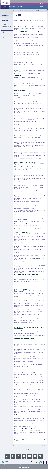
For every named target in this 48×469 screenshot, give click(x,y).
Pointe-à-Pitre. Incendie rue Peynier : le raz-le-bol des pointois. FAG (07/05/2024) (28, 148)
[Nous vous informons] (35, 7)
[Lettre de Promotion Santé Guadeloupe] (42, 4)
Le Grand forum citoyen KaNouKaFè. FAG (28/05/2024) (23, 361)
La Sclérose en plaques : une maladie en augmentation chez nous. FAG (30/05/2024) (29, 406)
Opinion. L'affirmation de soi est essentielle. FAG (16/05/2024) (25, 372)
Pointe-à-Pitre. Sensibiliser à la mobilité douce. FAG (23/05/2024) (25, 43)
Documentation (13, 457)
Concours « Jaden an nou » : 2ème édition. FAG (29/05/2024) (24, 308)
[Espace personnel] (44, 4)
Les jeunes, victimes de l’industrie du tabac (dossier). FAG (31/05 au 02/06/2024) (28, 64)
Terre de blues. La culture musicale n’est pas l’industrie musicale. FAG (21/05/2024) (28, 368)
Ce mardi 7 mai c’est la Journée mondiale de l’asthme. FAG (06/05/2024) (26, 54)
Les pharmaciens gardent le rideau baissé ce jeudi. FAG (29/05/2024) (26, 281)
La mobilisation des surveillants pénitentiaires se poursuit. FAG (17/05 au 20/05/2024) (29, 331)
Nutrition (7, 457)
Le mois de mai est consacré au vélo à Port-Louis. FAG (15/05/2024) (25, 132)
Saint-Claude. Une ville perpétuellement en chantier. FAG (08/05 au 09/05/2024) (28, 139)
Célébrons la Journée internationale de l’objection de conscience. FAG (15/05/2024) (28, 374)
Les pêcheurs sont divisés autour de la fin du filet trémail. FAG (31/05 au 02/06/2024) (29, 293)
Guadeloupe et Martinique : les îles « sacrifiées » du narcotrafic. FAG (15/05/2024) (28, 68)
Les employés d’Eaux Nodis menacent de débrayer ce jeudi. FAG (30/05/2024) (28, 93)
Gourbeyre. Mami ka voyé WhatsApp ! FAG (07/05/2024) (24, 83)
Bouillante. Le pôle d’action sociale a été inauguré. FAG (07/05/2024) (26, 426)
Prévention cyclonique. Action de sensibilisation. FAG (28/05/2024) (25, 39)
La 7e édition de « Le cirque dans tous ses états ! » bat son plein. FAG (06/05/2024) (28, 382)
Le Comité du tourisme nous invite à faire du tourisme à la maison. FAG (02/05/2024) (29, 389)
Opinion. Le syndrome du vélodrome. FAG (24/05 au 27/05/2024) (25, 101)
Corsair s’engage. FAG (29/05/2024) (20, 97)
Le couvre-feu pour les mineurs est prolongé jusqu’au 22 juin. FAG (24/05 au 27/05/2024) (29, 181)
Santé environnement (19, 457)
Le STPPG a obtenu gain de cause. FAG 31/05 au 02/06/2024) (24, 330)
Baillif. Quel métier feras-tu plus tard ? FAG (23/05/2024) (24, 244)
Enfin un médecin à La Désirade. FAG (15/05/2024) (23, 340)
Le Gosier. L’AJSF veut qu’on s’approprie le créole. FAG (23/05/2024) (25, 225)
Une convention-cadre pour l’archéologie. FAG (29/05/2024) (24, 95)
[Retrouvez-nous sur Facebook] (39, 4)
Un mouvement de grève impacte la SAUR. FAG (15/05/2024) (25, 333)
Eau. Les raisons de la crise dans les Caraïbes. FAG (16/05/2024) (25, 121)
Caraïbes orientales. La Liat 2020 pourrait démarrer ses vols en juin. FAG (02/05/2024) (29, 158)
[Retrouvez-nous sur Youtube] (41, 4)
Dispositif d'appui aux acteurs (35, 457)
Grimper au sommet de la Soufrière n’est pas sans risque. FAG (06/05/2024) (27, 318)
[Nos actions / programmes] (21, 7)
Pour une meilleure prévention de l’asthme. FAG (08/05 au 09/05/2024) (26, 52)
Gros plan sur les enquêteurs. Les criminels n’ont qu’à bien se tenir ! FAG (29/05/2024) (29, 173)
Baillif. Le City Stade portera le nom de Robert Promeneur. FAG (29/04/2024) (27, 228)
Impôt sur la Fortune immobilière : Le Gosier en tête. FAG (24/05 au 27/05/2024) (28, 364)
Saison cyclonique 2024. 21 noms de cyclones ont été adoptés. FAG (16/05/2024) (28, 314)
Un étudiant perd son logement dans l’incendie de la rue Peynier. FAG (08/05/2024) (29, 26)
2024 (34, 10)
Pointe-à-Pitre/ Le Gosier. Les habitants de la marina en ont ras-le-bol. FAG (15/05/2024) (29, 128)
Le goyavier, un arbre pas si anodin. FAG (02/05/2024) (23, 322)
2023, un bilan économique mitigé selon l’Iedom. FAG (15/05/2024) (25, 130)
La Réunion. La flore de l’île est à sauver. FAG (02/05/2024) (24, 320)
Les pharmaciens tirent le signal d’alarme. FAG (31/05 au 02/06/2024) (26, 276)
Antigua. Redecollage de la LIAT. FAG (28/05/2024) (23, 106)
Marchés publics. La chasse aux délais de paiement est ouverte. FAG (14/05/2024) (28, 135)
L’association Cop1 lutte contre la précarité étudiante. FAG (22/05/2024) (26, 77)
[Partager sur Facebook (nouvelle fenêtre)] (25, 449)
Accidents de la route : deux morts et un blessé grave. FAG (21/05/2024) (26, 22)
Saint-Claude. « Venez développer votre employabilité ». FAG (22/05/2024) (27, 430)
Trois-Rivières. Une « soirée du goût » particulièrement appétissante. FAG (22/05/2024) (29, 45)
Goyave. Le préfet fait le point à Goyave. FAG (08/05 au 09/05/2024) (26, 140)
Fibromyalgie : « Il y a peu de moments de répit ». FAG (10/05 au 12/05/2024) (27, 409)
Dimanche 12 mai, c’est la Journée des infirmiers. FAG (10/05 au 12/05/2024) (27, 399)
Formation (29, 457)
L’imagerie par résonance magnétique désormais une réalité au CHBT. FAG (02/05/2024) (29, 285)
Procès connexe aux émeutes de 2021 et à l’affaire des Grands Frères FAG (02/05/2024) (29, 221)
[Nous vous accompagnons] (13, 7)
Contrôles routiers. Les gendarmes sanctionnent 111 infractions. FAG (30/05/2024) (28, 20)
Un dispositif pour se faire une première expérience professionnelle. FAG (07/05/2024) (29, 435)
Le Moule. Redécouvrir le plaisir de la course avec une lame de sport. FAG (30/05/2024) (29, 279)
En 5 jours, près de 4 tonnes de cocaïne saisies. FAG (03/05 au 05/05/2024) (27, 73)
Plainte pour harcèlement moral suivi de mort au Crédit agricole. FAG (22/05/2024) (28, 185)
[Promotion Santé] (5, 7)
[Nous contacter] (36, 4)
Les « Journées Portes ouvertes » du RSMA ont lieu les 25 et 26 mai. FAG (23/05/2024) (29, 420)
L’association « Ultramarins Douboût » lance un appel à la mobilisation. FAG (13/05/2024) (29, 79)
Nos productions (20, 10)
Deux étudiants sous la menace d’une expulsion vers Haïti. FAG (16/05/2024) (27, 249)
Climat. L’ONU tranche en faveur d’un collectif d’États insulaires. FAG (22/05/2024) (28, 309)
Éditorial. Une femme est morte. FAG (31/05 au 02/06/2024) (24, 166)
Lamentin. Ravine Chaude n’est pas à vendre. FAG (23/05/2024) (25, 105)
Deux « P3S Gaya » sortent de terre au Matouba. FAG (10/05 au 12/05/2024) (27, 137)
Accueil (15, 10)
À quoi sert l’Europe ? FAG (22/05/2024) (21, 366)
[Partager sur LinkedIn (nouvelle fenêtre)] (28, 449)
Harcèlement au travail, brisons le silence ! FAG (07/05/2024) (24, 208)
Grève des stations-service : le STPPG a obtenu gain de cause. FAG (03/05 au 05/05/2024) (29, 335)
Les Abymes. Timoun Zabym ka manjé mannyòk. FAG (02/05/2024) (26, 58)
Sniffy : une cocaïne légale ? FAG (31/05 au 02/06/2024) (23, 62)
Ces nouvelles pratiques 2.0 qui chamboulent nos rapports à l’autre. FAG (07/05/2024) (29, 380)
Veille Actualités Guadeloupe (28, 10)
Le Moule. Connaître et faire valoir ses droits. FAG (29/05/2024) (25, 356)
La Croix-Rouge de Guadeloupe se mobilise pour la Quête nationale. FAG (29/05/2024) (29, 37)
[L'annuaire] (43, 7)
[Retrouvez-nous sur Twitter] (37, 4)
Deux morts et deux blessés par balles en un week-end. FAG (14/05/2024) (27, 201)
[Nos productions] (29, 7)
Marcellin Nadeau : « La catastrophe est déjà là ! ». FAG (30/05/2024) (26, 303)
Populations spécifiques (24, 457)
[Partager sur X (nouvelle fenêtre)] (26, 449)
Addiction (40, 457)
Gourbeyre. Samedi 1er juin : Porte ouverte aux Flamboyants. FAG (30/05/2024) (28, 277)
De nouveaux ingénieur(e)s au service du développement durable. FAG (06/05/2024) (29, 261)
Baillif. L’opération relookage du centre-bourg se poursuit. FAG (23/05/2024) (27, 103)
